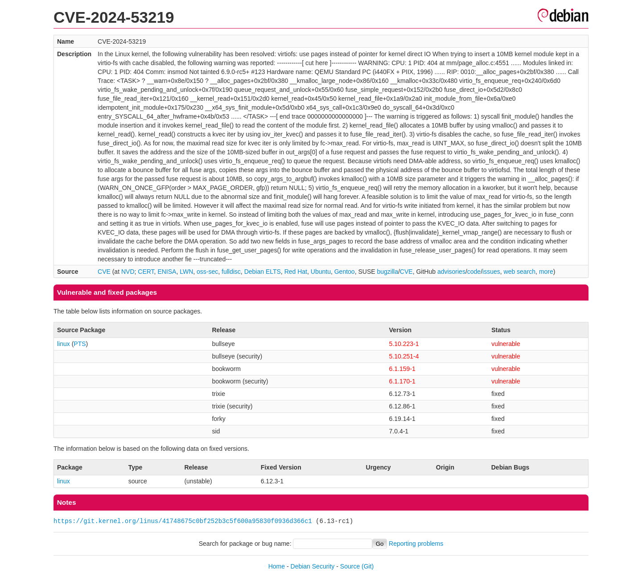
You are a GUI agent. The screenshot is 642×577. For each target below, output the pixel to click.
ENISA (166, 271)
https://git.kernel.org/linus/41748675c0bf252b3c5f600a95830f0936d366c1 (183, 521)
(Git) (368, 566)
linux (63, 343)
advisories (451, 271)
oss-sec (207, 271)
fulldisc (231, 271)
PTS (80, 343)
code (474, 271)
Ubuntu (321, 271)
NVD (128, 271)
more (546, 271)
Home (276, 566)
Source (350, 566)
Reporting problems (416, 543)
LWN (186, 271)
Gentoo (344, 271)
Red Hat (295, 271)
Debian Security (313, 566)
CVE (104, 271)
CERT (146, 271)
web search (520, 271)
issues (491, 271)
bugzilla (387, 271)
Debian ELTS (262, 271)
